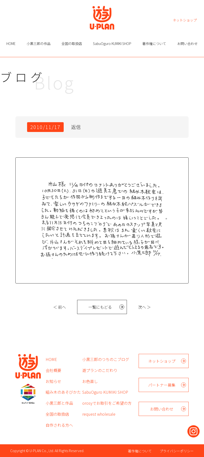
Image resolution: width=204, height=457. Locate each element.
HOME (11, 43)
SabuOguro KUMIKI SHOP (112, 43)
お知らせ (53, 381)
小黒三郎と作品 (59, 403)
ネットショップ (185, 20)
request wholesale (98, 414)
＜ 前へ (59, 307)
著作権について (154, 43)
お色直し (90, 381)
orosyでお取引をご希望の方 (107, 403)
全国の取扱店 (71, 43)
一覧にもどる (100, 307)
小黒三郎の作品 (39, 43)
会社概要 (53, 370)
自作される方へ (59, 425)
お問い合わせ (187, 43)
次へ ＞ (144, 307)
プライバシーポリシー (177, 450)
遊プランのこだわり (99, 370)
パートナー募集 (161, 385)
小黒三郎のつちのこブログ (105, 359)
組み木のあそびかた (63, 392)
